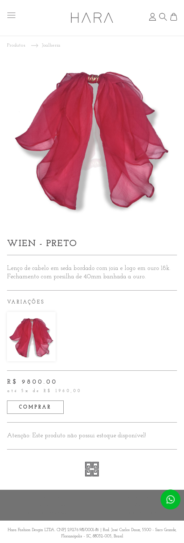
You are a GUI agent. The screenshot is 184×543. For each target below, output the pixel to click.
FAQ (138, 505)
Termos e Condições (45, 513)
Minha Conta (46, 497)
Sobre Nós (138, 497)
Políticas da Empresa (46, 505)
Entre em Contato (138, 513)
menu (11, 15)
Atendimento (170, 499)
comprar (35, 407)
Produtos (16, 45)
